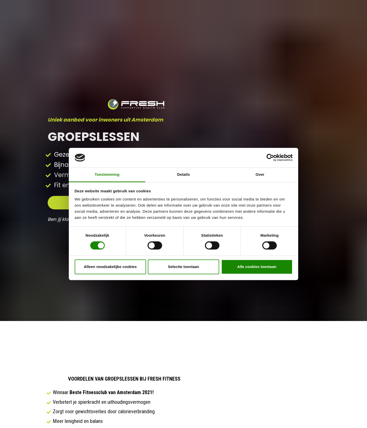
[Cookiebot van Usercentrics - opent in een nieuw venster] (270, 158)
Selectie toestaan (183, 266)
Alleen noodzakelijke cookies (110, 266)
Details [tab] (183, 174)
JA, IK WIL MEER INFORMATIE (124, 386)
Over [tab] (260, 174)
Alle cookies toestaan (256, 266)
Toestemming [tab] (107, 174)
